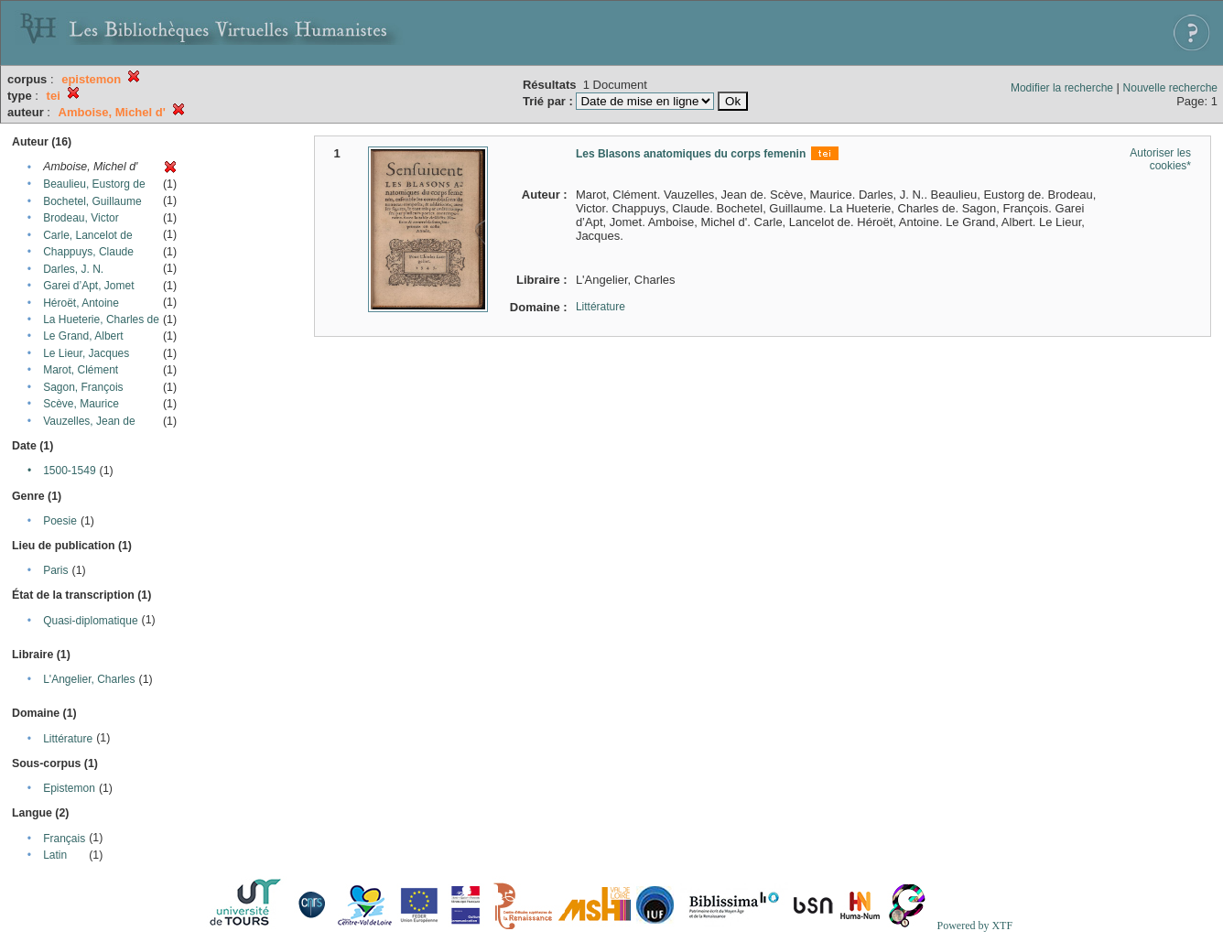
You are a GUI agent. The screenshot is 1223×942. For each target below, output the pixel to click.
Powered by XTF (974, 925)
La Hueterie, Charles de (101, 319)
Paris (55, 570)
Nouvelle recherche (1170, 87)
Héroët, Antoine (81, 303)
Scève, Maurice (81, 403)
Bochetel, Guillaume (92, 201)
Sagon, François (83, 387)
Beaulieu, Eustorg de (94, 184)
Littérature (67, 738)
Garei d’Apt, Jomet (88, 285)
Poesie (60, 520)
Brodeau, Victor (81, 217)
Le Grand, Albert (83, 336)
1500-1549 (69, 470)
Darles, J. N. (73, 269)
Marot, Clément (80, 369)
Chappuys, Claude (88, 251)
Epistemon (69, 788)
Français (64, 838)
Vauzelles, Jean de (89, 421)
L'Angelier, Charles (89, 679)
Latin (55, 855)
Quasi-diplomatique (90, 620)
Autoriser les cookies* (1160, 159)
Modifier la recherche (1062, 87)
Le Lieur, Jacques (86, 353)
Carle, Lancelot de (87, 235)
